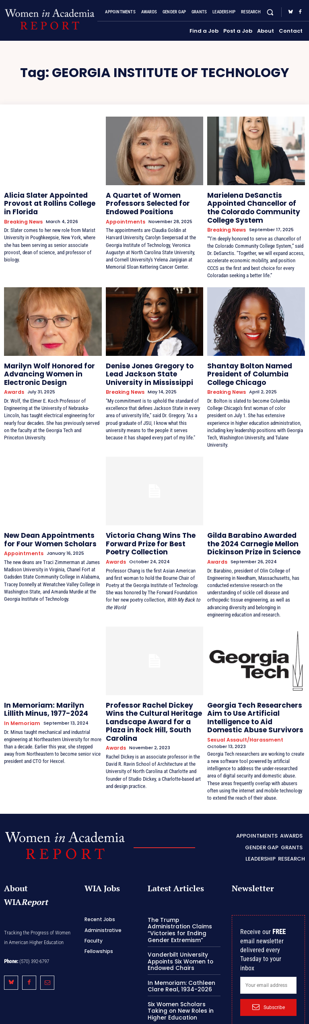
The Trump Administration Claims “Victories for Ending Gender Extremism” (182, 894)
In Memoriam (20, 703)
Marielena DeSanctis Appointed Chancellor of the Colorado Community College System (253, 204)
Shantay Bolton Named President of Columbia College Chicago (254, 365)
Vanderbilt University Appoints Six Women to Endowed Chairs (178, 921)
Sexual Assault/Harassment (241, 710)
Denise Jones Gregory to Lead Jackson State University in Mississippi (152, 365)
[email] (268, 953)
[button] (270, 12)
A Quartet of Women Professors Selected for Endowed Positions (142, 201)
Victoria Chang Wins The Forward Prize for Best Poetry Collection (151, 530)
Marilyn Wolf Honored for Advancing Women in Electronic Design (43, 365)
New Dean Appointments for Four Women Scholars (48, 526)
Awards (13, 381)
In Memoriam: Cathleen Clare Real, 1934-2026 (179, 945)
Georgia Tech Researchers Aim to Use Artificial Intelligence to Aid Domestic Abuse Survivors (255, 694)
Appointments (124, 216)
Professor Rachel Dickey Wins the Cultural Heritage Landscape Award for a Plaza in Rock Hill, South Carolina (153, 697)
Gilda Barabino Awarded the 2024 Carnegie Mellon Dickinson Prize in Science (250, 530)
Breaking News (22, 210)
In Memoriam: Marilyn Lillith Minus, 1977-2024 (46, 690)
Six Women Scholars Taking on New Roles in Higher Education (184, 969)
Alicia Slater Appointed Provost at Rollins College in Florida (52, 197)
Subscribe (268, 975)
